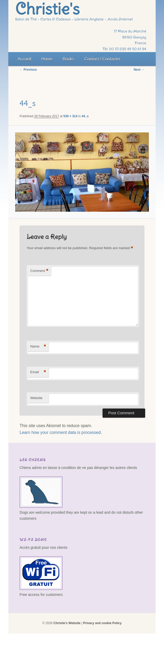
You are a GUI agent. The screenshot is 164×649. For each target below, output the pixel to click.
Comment (39, 271)
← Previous (28, 69)
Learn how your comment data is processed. (61, 432)
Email (38, 372)
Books (68, 59)
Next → (139, 69)
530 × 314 (70, 116)
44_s (85, 116)
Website (36, 398)
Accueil (24, 59)
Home (47, 59)
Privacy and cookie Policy (102, 623)
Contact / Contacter (102, 59)
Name (38, 346)
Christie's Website (66, 623)
